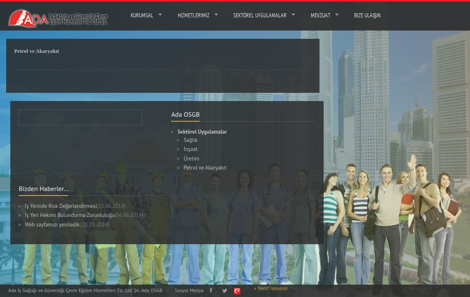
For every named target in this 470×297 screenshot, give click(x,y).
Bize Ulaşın (367, 16)
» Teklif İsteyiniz (271, 288)
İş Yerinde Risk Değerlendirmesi (79, 206)
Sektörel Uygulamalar (258, 15)
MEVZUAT (319, 15)
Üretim (196, 158)
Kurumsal (141, 15)
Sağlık (195, 140)
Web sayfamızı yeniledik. (71, 224)
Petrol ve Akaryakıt (209, 167)
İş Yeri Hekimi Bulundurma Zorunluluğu (88, 215)
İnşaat (195, 149)
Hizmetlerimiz (192, 15)
